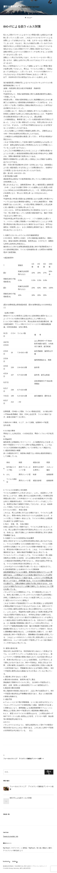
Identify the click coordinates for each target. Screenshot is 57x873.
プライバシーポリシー (38, 866)
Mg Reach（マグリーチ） (11, 848)
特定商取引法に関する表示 (23, 866)
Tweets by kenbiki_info (10, 836)
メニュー (28, 17)
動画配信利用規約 (8, 866)
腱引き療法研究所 (12, 6)
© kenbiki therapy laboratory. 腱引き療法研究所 (17, 868)
